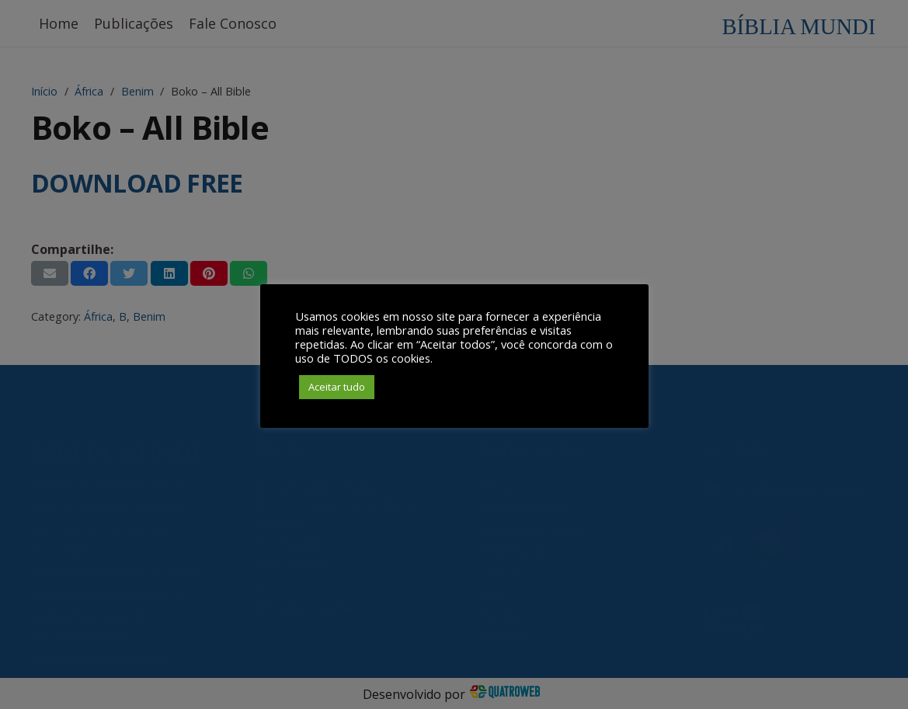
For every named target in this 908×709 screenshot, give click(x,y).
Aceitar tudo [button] (336, 387)
